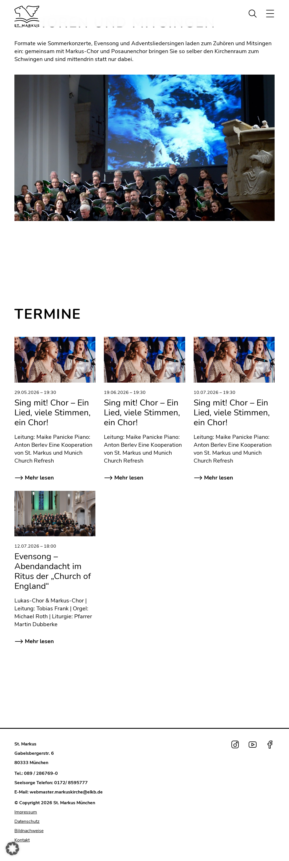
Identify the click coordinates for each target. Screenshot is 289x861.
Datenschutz (27, 821)
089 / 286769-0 (41, 773)
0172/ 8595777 (71, 783)
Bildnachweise (28, 831)
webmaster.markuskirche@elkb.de (66, 792)
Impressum (25, 812)
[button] (12, 848)
